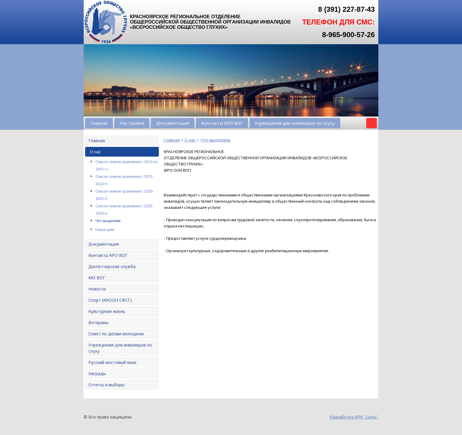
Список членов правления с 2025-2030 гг (124, 209)
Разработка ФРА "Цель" (354, 417)
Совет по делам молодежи (116, 333)
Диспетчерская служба (112, 266)
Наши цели (104, 229)
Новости (97, 289)
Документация (172, 123)
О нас (95, 152)
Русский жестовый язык (112, 362)
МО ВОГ (96, 277)
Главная (99, 123)
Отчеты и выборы (106, 385)
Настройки (132, 123)
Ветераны (98, 322)
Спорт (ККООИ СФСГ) (110, 300)
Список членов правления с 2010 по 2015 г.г (126, 165)
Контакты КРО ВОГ (222, 123)
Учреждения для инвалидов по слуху (295, 123)
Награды (97, 373)
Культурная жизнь (106, 311)
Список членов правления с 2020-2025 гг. (124, 195)
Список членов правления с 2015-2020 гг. (124, 180)
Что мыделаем (108, 220)
